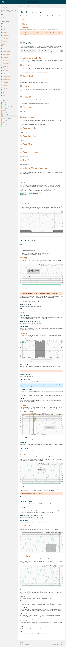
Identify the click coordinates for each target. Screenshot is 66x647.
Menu (3, 23)
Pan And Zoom (5, 33)
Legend (3, 44)
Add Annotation (6, 50)
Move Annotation (6, 54)
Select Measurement (7, 77)
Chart (4, 95)
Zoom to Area (5, 32)
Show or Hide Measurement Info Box (9, 80)
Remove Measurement (7, 76)
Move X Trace (5, 72)
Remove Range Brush (7, 61)
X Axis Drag (5, 89)
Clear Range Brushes (6, 36)
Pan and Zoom (5, 85)
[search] (33, 2)
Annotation (5, 26)
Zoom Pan (5, 86)
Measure (4, 73)
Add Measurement (6, 75)
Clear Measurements (6, 39)
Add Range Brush (6, 60)
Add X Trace (5, 69)
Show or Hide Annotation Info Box (9, 55)
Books (56, 1)
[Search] (28, 1)
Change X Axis (5, 66)
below (46, 72)
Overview (4, 45)
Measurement (5, 30)
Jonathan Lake (13, 8)
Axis (4, 97)
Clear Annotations (6, 35)
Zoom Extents (5, 92)
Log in (61, 1)
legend (36, 29)
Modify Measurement (7, 79)
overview (41, 29)
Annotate (4, 48)
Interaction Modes (5, 47)
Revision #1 (4, 7)
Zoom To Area (24, 24)
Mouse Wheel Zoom (6, 94)
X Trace (4, 29)
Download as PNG (6, 25)
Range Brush (5, 28)
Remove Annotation (7, 51)
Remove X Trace (6, 70)
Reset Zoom (5, 41)
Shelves (50, 1)
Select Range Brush (6, 63)
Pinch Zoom (6, 88)
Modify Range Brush (7, 64)
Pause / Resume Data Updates (8, 42)
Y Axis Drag (5, 91)
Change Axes (5, 57)
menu (34, 29)
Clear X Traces (5, 38)
